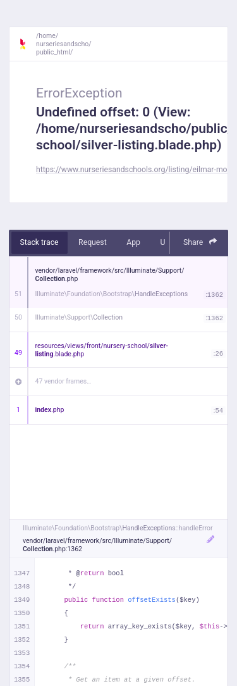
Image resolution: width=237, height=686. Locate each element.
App (133, 242)
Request (92, 242)
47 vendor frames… (63, 381)
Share (200, 242)
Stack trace (39, 242)
